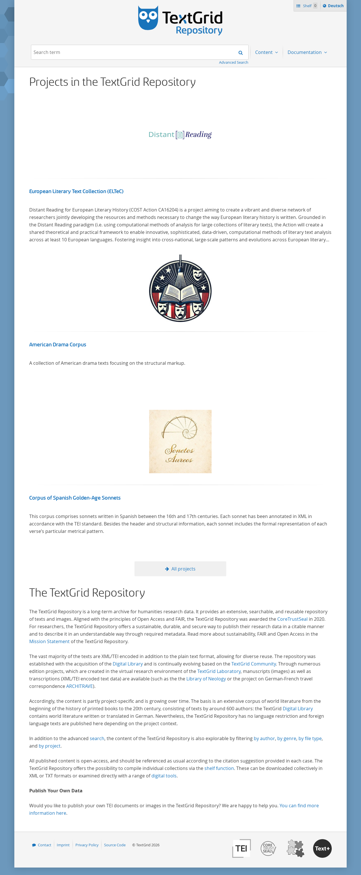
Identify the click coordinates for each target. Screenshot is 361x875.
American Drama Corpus (57, 345)
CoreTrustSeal (292, 619)
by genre (286, 738)
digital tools (164, 776)
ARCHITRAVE (79, 686)
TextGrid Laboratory (219, 671)
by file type (310, 738)
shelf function (219, 768)
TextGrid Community (253, 664)
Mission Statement (49, 641)
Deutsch (336, 6)
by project (50, 746)
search (97, 738)
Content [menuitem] (264, 52)
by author (264, 738)
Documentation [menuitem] (305, 52)
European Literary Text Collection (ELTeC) (76, 191)
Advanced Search (233, 62)
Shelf (309, 6)
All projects (183, 569)
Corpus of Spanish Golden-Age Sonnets (75, 498)
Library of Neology (206, 679)
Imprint (63, 844)
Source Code (115, 844)
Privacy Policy (87, 844)
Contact (44, 844)
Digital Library (128, 664)
